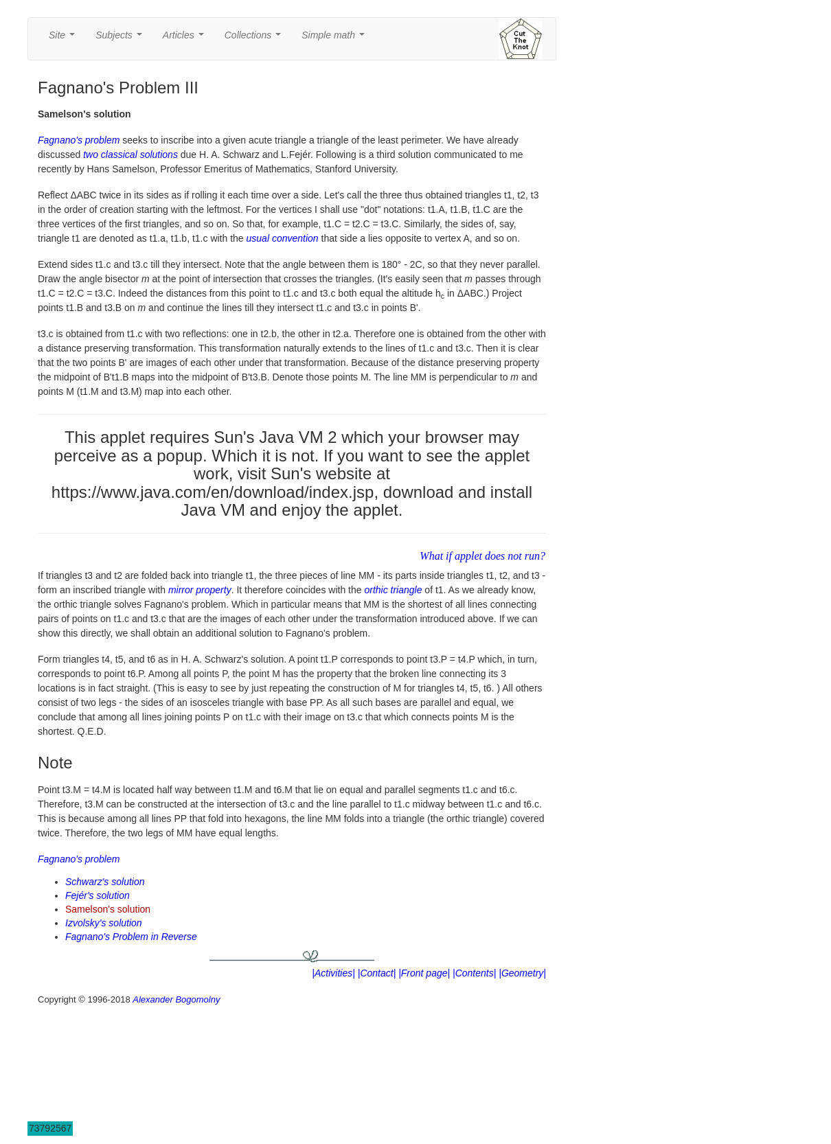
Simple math (335, 39)
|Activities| (333, 973)
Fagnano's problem (78, 140)
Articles (186, 39)
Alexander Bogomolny (176, 999)
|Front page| (424, 973)
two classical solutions (130, 154)
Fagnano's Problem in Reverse (131, 936)
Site (64, 39)
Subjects (121, 39)
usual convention (283, 238)
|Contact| (377, 973)
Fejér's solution (97, 895)
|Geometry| (522, 973)
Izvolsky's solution (103, 922)
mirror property (199, 589)
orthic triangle (393, 589)
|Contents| (474, 973)
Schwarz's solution (105, 881)
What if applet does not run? (482, 556)
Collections (255, 39)
